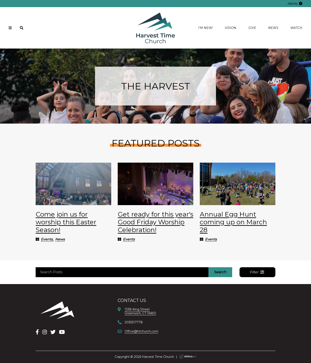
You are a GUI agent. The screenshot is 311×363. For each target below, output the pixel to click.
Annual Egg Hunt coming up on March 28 (233, 222)
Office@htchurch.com (141, 331)
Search (220, 272)
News (273, 28)
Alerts (294, 3)
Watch (296, 28)
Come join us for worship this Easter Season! (66, 222)
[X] (53, 332)
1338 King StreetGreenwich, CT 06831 (140, 311)
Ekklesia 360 (187, 356)
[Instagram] (44, 332)
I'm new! (205, 28)
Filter (257, 272)
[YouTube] (62, 332)
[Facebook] (37, 332)
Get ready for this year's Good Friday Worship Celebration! (155, 222)
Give (252, 28)
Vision (230, 28)
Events (47, 239)
